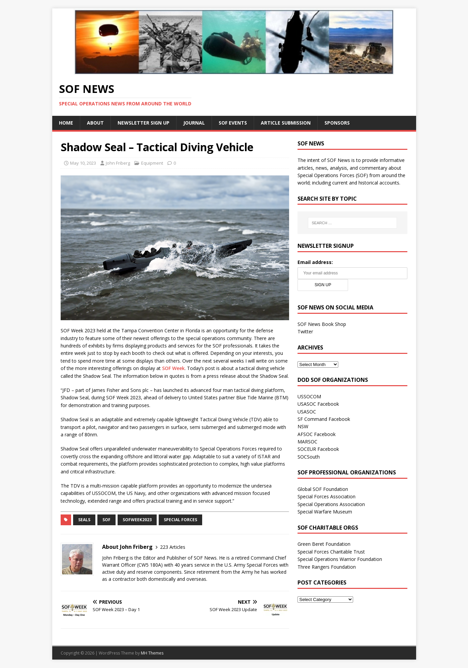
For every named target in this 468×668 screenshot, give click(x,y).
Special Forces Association (326, 496)
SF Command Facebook (324, 419)
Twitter (305, 331)
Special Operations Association (331, 504)
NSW (303, 426)
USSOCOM (309, 396)
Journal (194, 123)
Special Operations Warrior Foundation (340, 559)
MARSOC (307, 441)
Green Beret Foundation (324, 544)
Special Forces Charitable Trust (331, 551)
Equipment (152, 163)
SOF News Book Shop (322, 324)
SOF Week (173, 368)
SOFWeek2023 (137, 520)
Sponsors (337, 123)
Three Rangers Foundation (327, 567)
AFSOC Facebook (317, 434)
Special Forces (180, 520)
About (95, 123)
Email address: (315, 262)
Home (66, 123)
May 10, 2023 (83, 163)
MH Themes (152, 653)
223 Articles (172, 547)
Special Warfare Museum (325, 511)
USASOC (307, 411)
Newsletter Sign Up (143, 123)
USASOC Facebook (318, 404)
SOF (106, 520)
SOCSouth (309, 457)
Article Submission (286, 123)
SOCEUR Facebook (318, 449)
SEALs (84, 520)
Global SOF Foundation (323, 489)
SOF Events (233, 123)
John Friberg (118, 163)
